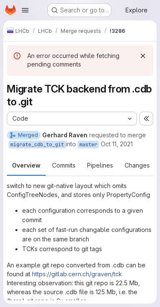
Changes (137, 165)
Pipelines (100, 165)
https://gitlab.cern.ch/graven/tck (77, 274)
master (88, 144)
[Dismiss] (143, 56)
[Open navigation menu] (25, 10)
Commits (64, 165)
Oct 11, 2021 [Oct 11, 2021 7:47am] (117, 144)
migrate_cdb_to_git (37, 144)
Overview (26, 165)
